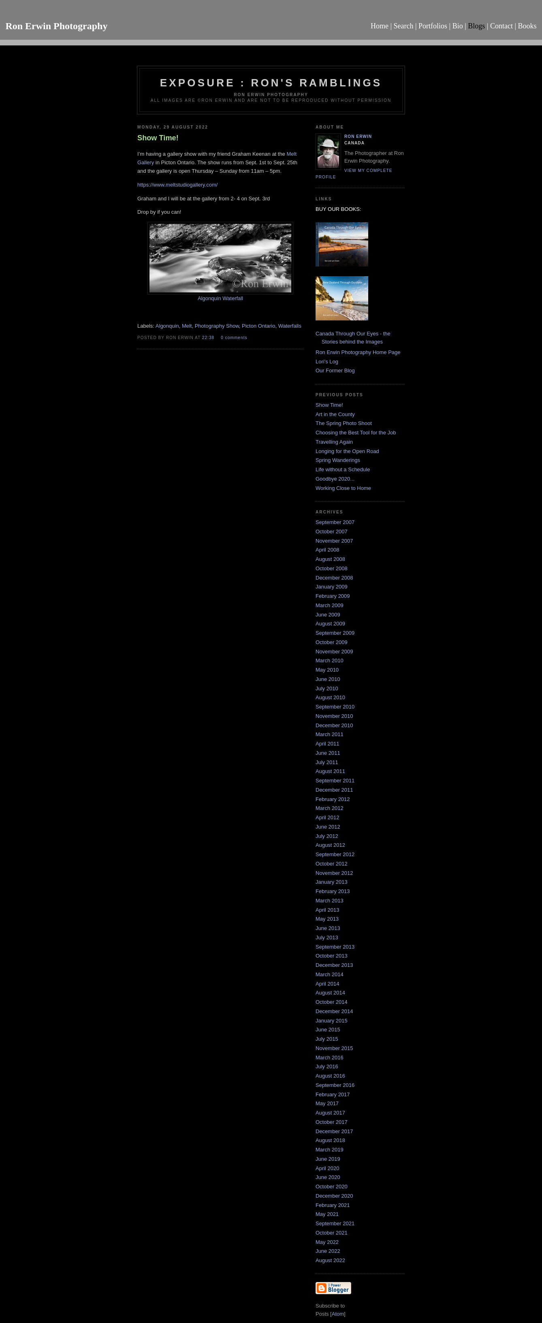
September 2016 (335, 1085)
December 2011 (334, 790)
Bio (457, 26)
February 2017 (333, 1094)
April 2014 (327, 984)
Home (379, 26)
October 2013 (332, 956)
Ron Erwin (358, 136)
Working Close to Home (343, 488)
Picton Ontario (258, 326)
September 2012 (335, 854)
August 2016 (330, 1076)
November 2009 (334, 652)
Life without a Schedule (343, 469)
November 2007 (334, 541)
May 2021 (327, 1214)
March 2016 (330, 1058)
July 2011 (327, 762)
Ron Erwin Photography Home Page (358, 352)
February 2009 (333, 596)
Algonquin (167, 326)
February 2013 (333, 891)
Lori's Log (327, 362)
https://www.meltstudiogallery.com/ (177, 185)
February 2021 (333, 1205)
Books (527, 26)
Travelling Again (334, 442)
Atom (338, 1314)
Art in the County (335, 414)
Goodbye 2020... (335, 479)
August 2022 (330, 1260)
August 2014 (330, 993)
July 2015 (327, 1039)
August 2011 (330, 771)
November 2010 (334, 716)
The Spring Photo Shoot (344, 423)
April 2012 (327, 817)
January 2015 (332, 1021)
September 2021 (335, 1223)
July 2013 (327, 937)
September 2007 (335, 522)
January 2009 (332, 587)
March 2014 (330, 974)
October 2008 (332, 568)
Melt (187, 326)
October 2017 (332, 1122)
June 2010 (328, 679)
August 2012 (330, 845)
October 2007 (332, 531)
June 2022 (328, 1251)
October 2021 (332, 1233)
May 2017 (327, 1103)
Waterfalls (289, 326)
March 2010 (330, 660)
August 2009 (330, 624)
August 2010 (330, 697)
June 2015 (328, 1030)
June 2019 (328, 1159)
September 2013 (335, 947)
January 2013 (332, 882)
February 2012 (333, 799)
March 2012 (330, 808)
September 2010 (335, 707)
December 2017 (334, 1131)
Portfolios (432, 26)
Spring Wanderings (338, 460)
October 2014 (332, 1002)
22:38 (209, 337)
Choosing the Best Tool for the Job (356, 433)
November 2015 (334, 1048)
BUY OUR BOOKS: (338, 209)
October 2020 (332, 1186)
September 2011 (335, 780)
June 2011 (328, 753)
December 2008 (334, 578)
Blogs (476, 26)
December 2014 (334, 1011)
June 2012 (328, 827)
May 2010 (327, 670)
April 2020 (327, 1168)
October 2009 (332, 642)
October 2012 (332, 864)
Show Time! (329, 405)
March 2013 (330, 901)
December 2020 (334, 1196)
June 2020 (328, 1177)
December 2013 (334, 965)
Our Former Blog (335, 370)
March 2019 (330, 1150)
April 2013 (327, 910)
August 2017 (330, 1113)
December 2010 (334, 725)
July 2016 (327, 1066)
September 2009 (335, 633)
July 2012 (327, 836)
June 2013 (328, 928)
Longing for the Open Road (347, 451)
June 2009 (328, 615)
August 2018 (330, 1140)
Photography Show (217, 326)
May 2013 (327, 919)
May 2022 (327, 1242)
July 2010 (327, 688)
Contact (501, 26)
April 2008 (327, 550)
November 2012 (334, 873)
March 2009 (330, 605)
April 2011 (327, 744)
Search (404, 26)
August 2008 (330, 559)
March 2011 (330, 734)
